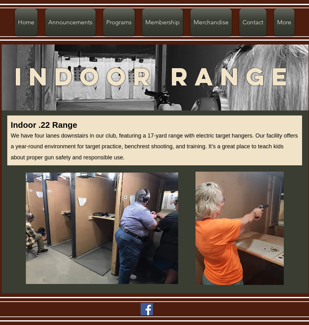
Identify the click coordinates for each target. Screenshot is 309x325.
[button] (118, 22)
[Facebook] (147, 309)
